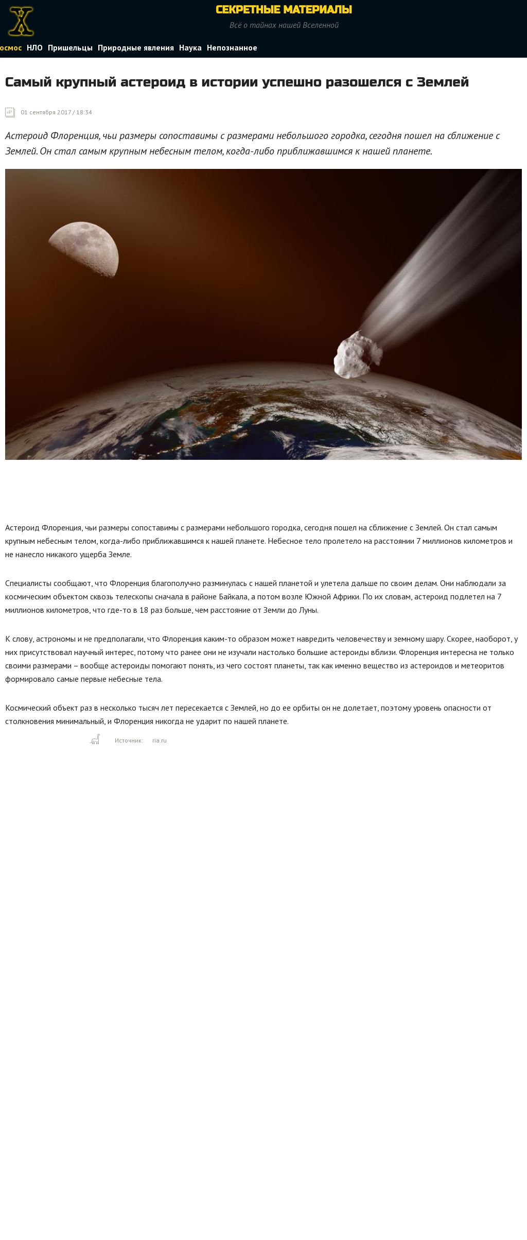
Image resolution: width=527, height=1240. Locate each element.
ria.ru (159, 740)
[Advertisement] (192, 493)
